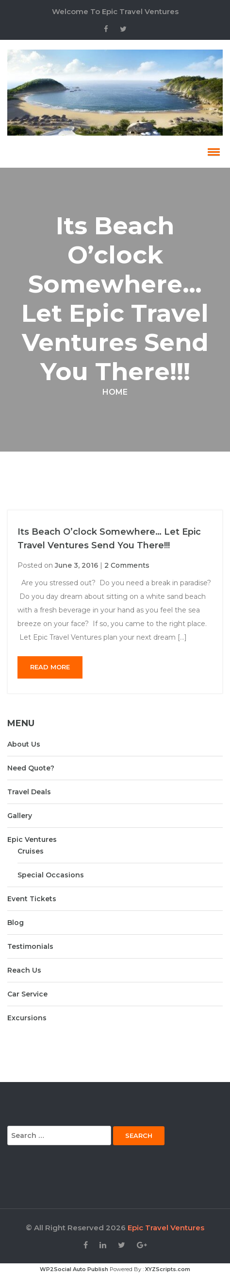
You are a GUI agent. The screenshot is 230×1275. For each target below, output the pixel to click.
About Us (23, 744)
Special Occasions (50, 875)
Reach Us (24, 970)
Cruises (30, 851)
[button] (212, 151)
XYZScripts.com (167, 1269)
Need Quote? (30, 768)
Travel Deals (29, 791)
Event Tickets (31, 898)
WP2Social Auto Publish (74, 1269)
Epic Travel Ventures (166, 1227)
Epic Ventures (32, 839)
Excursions (27, 1017)
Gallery (19, 815)
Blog (15, 922)
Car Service (27, 994)
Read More (50, 667)
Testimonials (30, 946)
